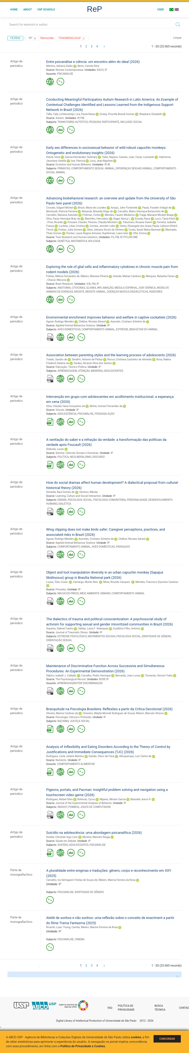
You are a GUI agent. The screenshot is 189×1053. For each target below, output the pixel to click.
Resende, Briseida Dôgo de (97, 211)
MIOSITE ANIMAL (95, 291)
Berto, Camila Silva (88, 65)
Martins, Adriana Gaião (59, 65)
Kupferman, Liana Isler (115, 233)
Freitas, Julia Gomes (70, 229)
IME (135, 237)
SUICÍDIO (62, 844)
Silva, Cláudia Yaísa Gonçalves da (65, 406)
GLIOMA (91, 287)
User (160, 9)
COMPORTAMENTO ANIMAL (98, 329)
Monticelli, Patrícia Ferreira (61, 211)
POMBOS (73, 806)
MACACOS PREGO (68, 593)
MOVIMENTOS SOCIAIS (101, 636)
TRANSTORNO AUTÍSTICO (72, 121)
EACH (100, 69)
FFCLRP (127, 237)
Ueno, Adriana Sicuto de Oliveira (105, 229)
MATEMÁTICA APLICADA (85, 241)
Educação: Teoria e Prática (71, 366)
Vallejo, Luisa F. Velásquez (93, 628)
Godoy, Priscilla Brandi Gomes (117, 114)
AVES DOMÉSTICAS (68, 329)
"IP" (32, 38)
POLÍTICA (63, 456)
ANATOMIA (64, 287)
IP (106, 69)
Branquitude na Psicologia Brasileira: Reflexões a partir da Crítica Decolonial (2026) (109, 709)
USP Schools (46, 9)
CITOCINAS (78, 287)
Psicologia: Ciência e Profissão (73, 717)
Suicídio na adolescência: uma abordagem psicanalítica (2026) (94, 833)
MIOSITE (79, 291)
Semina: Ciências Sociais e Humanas (77, 452)
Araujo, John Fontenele (124, 207)
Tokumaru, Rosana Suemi (137, 222)
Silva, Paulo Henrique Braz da (63, 218)
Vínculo (60, 409)
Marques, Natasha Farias (160, 276)
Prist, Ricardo (55, 222)
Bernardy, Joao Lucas (127, 675)
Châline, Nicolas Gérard (92, 321)
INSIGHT (62, 806)
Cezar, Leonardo (144, 157)
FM (82, 118)
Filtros (15, 38)
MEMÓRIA (97, 370)
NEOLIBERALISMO (80, 456)
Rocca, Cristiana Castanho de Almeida (129, 359)
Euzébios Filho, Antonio (126, 628)
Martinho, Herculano (96, 218)
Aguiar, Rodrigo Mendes (60, 321)
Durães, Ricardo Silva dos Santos (93, 363)
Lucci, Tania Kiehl (165, 218)
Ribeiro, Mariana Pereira (94, 276)
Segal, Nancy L (121, 218)
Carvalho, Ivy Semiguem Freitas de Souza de (71, 879)
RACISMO (63, 721)
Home (14, 9)
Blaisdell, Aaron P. (141, 799)
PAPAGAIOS (123, 546)
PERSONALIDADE (137, 499)
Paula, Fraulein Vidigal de (156, 207)
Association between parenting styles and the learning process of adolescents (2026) (111, 355)
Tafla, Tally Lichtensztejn (60, 114)
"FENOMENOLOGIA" (71, 38)
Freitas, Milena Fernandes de (62, 276)
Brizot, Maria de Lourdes (92, 207)
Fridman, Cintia (91, 214)
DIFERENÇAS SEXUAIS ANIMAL (134, 168)
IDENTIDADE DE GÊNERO (156, 636)
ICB (89, 283)
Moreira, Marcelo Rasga (96, 836)
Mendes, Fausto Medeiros (120, 214)
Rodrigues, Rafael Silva (59, 799)
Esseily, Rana (142, 218)
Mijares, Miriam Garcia (113, 799)
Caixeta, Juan (126, 157)
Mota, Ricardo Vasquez (117, 581)
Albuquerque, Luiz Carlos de (135, 756)
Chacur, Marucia (56, 279)
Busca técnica (159, 1007)
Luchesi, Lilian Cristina (72, 225)
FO (112, 237)
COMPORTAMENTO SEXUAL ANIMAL (93, 168)
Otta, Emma (140, 233)
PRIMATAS (63, 168)
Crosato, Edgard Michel (59, 207)
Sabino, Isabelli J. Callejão (61, 675)
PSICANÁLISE (65, 73)
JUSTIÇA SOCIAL (80, 721)
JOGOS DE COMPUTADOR (95, 806)
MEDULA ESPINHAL (126, 287)
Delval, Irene (53, 157)
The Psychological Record (71, 679)
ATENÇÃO (84, 370)
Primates (61, 589)
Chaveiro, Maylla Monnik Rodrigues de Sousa (109, 713)
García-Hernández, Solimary (81, 157)
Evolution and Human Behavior (73, 164)
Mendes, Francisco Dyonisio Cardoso (156, 581)
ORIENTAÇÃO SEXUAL (59, 640)
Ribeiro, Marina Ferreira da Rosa (117, 879)
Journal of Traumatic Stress (72, 632)
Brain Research (64, 283)
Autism (60, 118)
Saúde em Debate (66, 840)
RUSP (102, 679)
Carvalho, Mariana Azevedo (62, 214)
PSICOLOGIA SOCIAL (80, 499)
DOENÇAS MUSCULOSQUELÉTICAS (127, 291)
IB (109, 164)
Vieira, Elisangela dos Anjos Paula (139, 225)
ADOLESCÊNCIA (66, 413)
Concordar (167, 1038)
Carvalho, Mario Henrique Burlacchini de (141, 211)
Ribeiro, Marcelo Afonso (150, 713)
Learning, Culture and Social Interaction (78, 495)
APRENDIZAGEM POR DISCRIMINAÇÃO (80, 683)
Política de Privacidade (126, 1007)
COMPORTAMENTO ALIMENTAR (76, 763)
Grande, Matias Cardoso (127, 276)
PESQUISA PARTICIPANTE (104, 121)
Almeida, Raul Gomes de (60, 491)
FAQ (110, 1007)
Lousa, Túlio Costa (57, 581)
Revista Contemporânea (69, 69)
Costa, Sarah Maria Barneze (145, 229)
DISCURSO (98, 456)
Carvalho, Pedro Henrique (96, 675)
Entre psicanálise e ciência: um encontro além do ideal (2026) (93, 62)
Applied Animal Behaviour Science (75, 325)
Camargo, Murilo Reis (85, 581)
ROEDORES (155, 291)
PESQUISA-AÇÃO (105, 413)
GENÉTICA (63, 241)
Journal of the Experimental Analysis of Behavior (84, 803)
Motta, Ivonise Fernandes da (106, 406)
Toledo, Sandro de (56, 359)
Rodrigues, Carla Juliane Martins (65, 756)
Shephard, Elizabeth (150, 114)
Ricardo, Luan (54, 927)
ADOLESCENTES (113, 370)
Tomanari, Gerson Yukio (159, 675)
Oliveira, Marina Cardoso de (62, 713)
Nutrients (61, 760)
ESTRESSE (122, 329)
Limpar (178, 37)
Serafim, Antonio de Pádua (87, 359)
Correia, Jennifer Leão (102, 225)
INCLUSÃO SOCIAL (131, 121)
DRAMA (61, 499)
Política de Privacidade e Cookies (82, 1046)
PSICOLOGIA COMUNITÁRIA (109, 499)
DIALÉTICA (64, 503)
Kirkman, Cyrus (86, 799)
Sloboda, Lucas (55, 449)
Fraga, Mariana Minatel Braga (157, 214)
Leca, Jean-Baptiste (101, 160)
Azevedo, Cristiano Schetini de (128, 321)
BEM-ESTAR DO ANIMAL (143, 329)
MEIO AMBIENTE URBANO (95, 593)
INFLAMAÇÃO (105, 287)
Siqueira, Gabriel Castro (59, 628)
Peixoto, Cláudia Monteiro (103, 222)
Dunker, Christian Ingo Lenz (62, 836)
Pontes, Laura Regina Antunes (83, 233)
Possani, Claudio (77, 222)
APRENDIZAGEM (67, 370)
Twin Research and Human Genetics (77, 237)
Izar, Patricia (78, 160)
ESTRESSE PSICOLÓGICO (72, 636)
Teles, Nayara (109, 157)
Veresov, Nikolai (88, 491)
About (27, 9)
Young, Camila (71, 927)
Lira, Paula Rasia (85, 114)
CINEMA (80, 939)
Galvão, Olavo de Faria (101, 756)
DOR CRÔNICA (147, 287)
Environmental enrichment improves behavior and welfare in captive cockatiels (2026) (111, 317)
